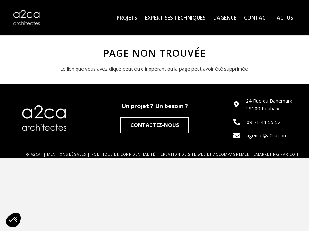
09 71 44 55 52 (264, 122)
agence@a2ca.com (267, 135)
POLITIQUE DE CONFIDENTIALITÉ (123, 154)
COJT (294, 154)
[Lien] (26, 17)
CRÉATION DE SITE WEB (183, 154)
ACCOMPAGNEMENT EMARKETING (246, 154)
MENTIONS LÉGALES (66, 154)
